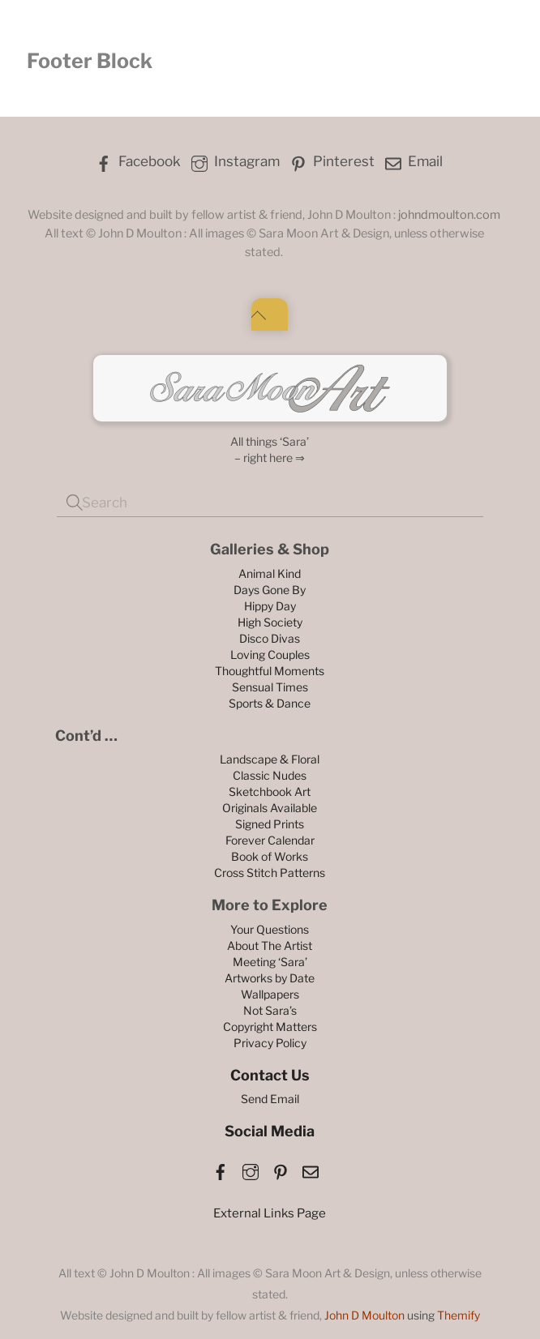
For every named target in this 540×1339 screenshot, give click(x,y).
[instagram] (250, 1169)
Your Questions (269, 929)
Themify (458, 1315)
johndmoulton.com (449, 214)
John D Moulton (364, 1315)
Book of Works (269, 856)
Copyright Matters (270, 1026)
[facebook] (220, 1169)
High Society (270, 622)
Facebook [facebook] (136, 160)
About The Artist (269, 945)
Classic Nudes (269, 775)
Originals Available (269, 808)
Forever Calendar (270, 840)
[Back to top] (269, 314)
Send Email (270, 1099)
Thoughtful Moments (269, 671)
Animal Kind (269, 573)
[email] (310, 1169)
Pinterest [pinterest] (331, 160)
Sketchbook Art (270, 791)
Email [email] (412, 160)
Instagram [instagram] (234, 160)
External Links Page (269, 1213)
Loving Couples (270, 654)
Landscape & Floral (269, 759)
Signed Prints (269, 824)
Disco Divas (269, 638)
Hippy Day (270, 606)
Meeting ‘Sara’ (270, 962)
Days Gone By (270, 590)
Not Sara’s (270, 1010)
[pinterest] (280, 1169)
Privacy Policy (270, 1043)
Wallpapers (270, 994)
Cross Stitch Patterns (269, 872)
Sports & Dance (270, 703)
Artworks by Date (270, 978)
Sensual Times (270, 687)
